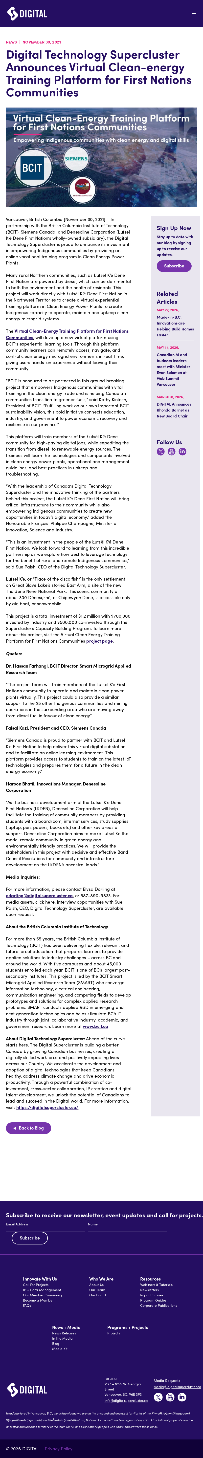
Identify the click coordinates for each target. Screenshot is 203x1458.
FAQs (27, 1305)
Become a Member (38, 1300)
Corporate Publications (158, 1305)
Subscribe (174, 265)
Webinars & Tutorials (156, 1284)
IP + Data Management (42, 1289)
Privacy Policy (58, 1449)
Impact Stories (151, 1295)
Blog (55, 1343)
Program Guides (153, 1300)
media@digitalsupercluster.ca (177, 1386)
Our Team (97, 1289)
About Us (96, 1284)
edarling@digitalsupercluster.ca (39, 895)
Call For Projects (35, 1284)
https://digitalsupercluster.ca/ (47, 1107)
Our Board (97, 1295)
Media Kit (60, 1348)
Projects (113, 1333)
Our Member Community (43, 1295)
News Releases (64, 1333)
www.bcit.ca (95, 1026)
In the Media (62, 1338)
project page (99, 641)
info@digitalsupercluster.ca (126, 1400)
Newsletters (149, 1289)
